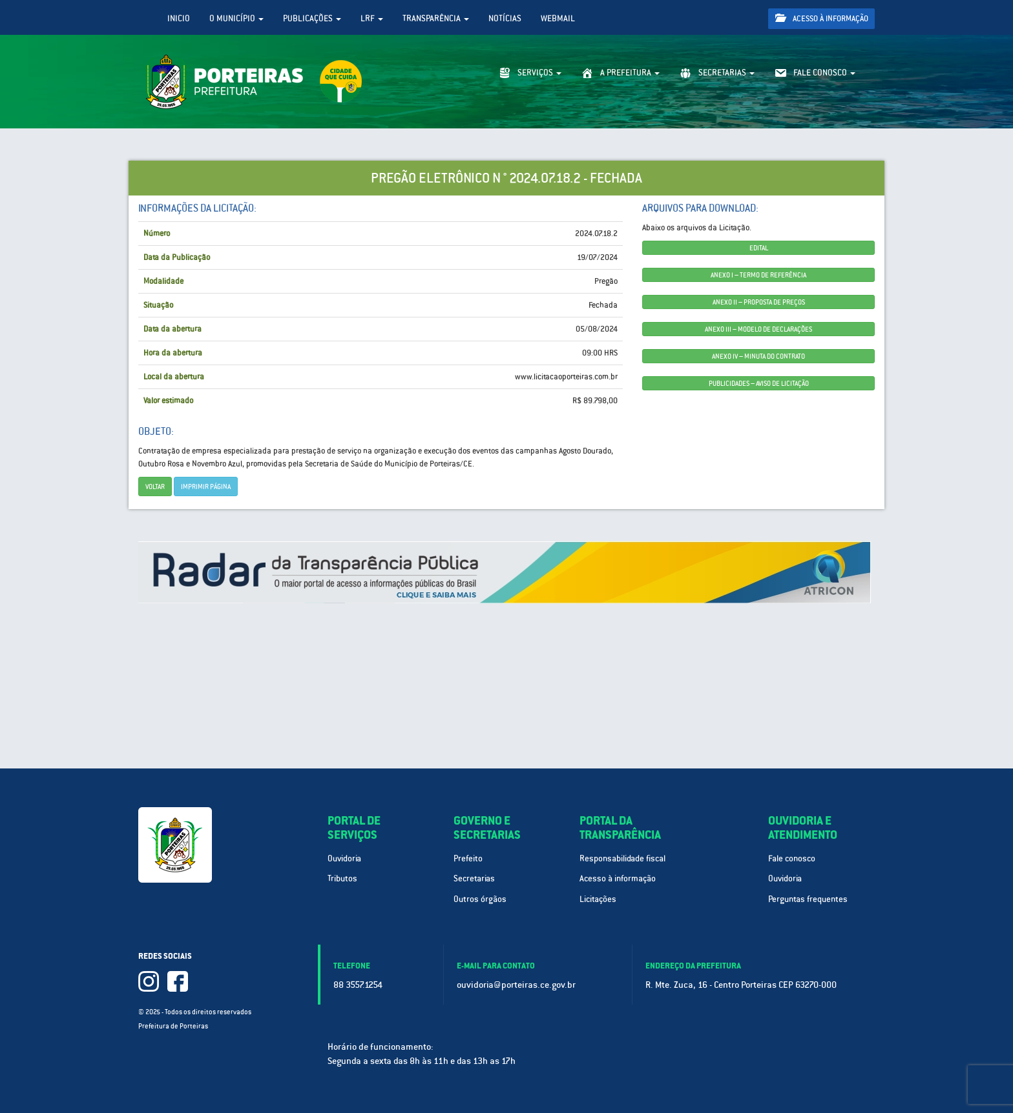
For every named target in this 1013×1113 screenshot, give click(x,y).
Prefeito (468, 858)
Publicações (312, 18)
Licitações (598, 899)
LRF (371, 18)
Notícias (504, 18)
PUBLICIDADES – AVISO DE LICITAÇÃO (759, 383)
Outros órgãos (480, 899)
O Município (236, 18)
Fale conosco (791, 858)
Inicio (178, 18)
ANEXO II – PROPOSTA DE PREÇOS (759, 301)
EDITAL (758, 247)
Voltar (155, 486)
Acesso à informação (821, 18)
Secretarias (474, 878)
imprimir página (206, 486)
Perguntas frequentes (808, 899)
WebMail (558, 18)
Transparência (435, 18)
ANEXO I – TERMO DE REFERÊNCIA (758, 274)
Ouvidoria (344, 858)
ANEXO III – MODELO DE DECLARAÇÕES (758, 329)
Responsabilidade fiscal (622, 858)
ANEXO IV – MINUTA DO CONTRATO (758, 356)
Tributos (342, 878)
